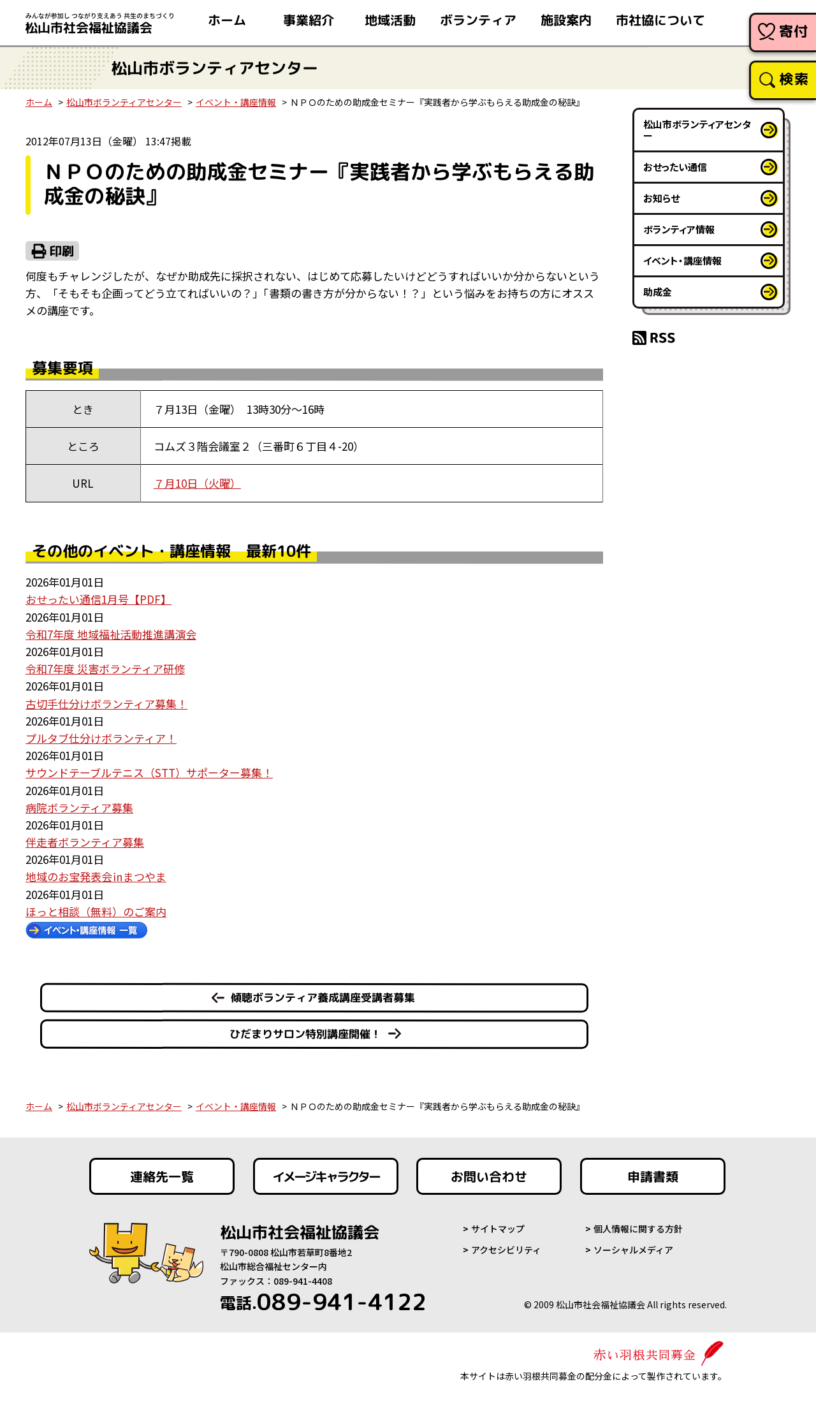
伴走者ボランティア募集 (85, 842)
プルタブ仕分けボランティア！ (101, 738)
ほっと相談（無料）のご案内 (96, 911)
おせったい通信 (675, 166)
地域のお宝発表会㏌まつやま (96, 876)
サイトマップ (498, 1228)
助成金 (657, 291)
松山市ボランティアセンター (124, 102)
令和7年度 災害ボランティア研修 (105, 668)
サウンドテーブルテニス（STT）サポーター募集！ (149, 772)
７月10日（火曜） (197, 483)
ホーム (39, 102)
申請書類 (652, 1176)
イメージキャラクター (325, 1176)
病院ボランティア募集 (79, 807)
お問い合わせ (489, 1176)
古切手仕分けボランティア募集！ (106, 704)
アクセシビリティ (506, 1249)
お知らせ (661, 198)
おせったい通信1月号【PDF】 (98, 599)
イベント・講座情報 (236, 102)
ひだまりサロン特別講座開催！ (305, 1033)
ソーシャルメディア (633, 1249)
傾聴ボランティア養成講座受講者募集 (323, 997)
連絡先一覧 (162, 1176)
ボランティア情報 (679, 229)
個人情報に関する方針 (638, 1228)
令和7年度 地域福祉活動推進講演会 (111, 634)
